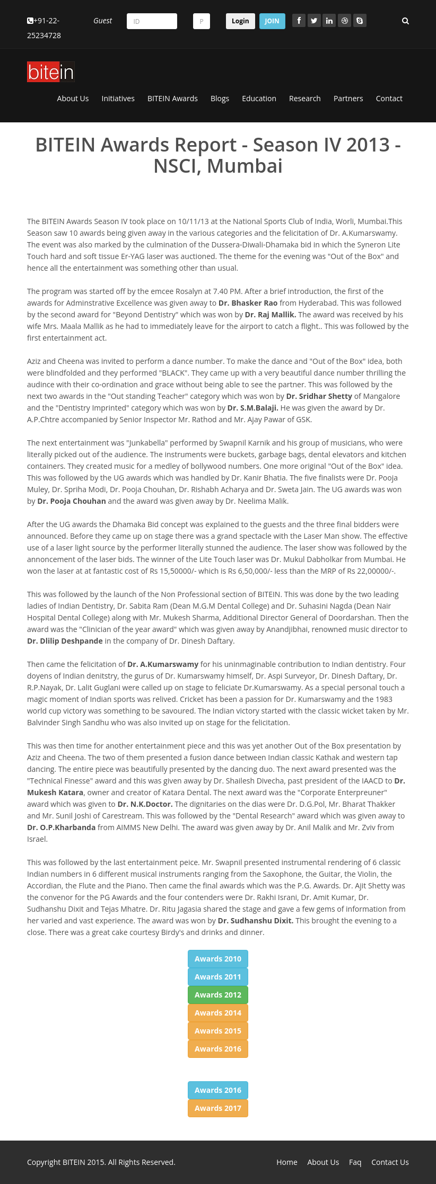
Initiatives (118, 98)
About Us (73, 98)
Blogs (220, 98)
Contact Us (390, 1162)
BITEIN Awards (172, 98)
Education (259, 98)
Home (287, 1162)
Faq (355, 1162)
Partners (348, 98)
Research (305, 98)
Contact (389, 98)
